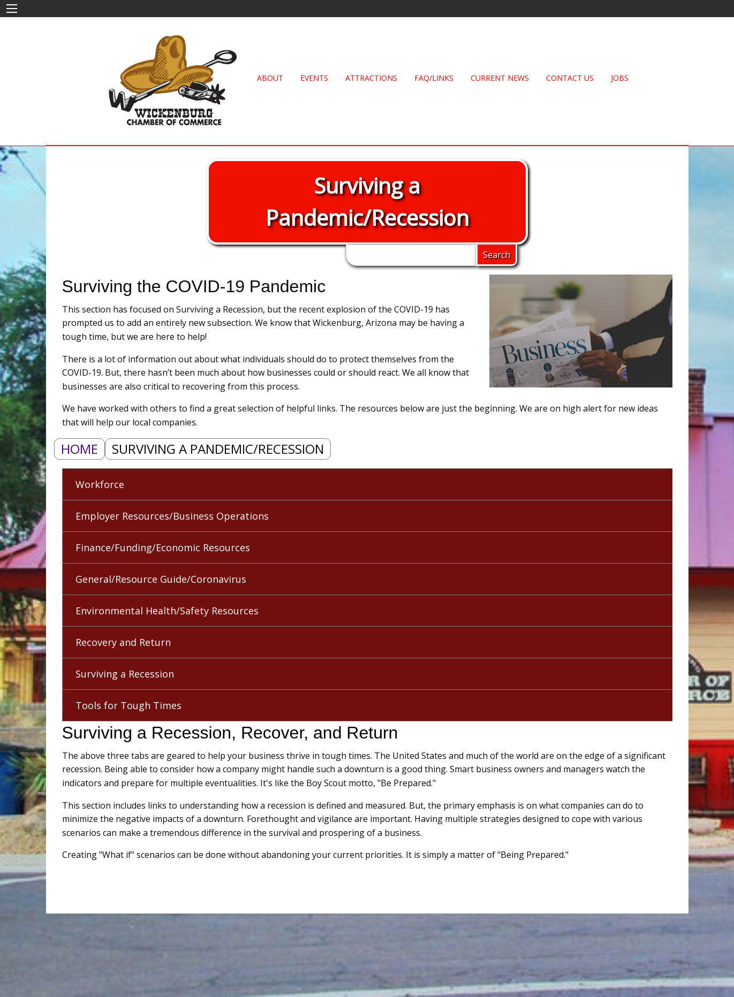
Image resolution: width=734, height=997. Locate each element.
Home (79, 449)
